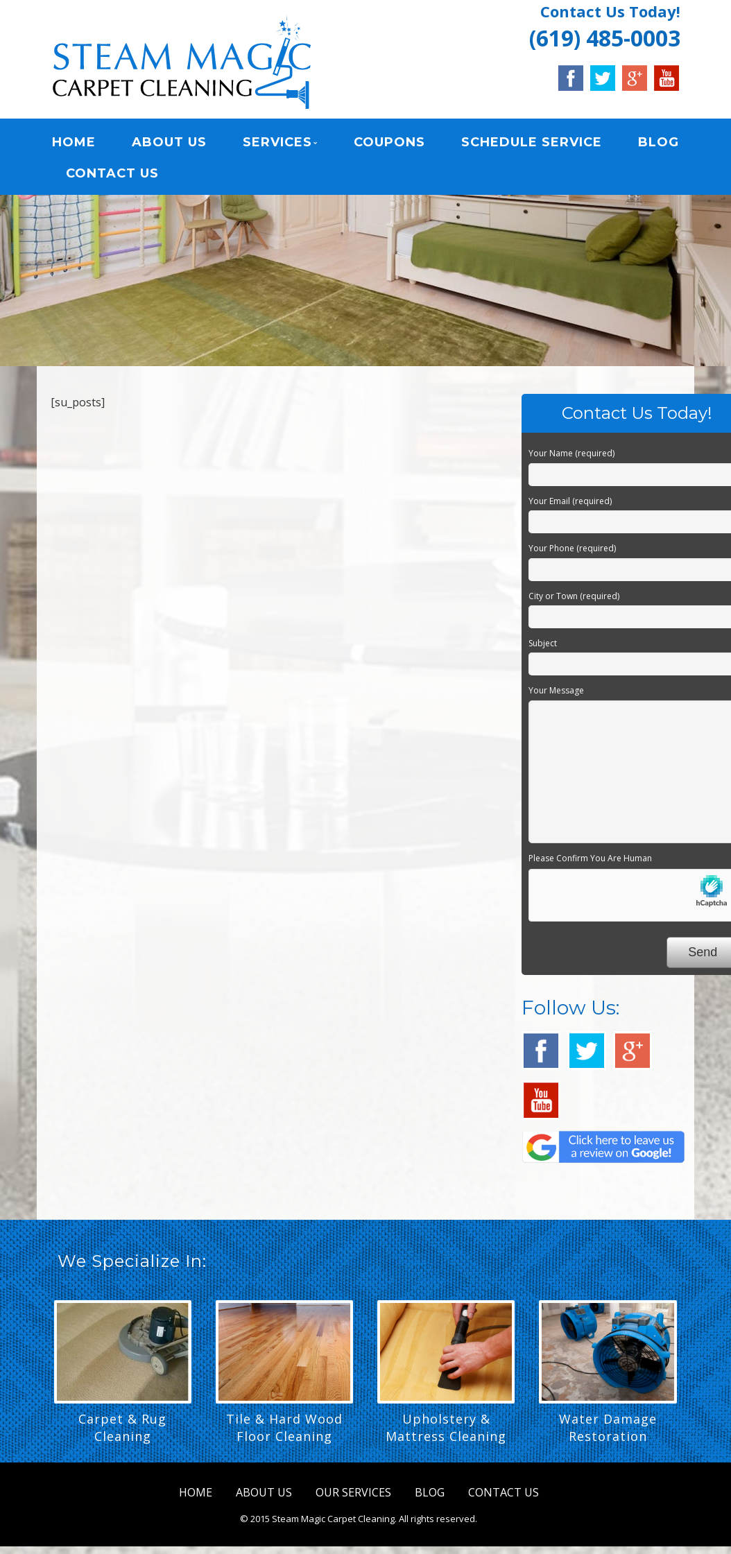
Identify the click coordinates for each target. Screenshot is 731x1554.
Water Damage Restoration (608, 1427)
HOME (73, 142)
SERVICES (276, 142)
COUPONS (388, 142)
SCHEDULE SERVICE (530, 142)
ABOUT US (168, 142)
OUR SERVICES (353, 1492)
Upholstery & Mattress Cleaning (446, 1427)
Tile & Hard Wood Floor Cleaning (284, 1427)
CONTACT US (111, 173)
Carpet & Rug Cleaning (122, 1427)
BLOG (656, 142)
